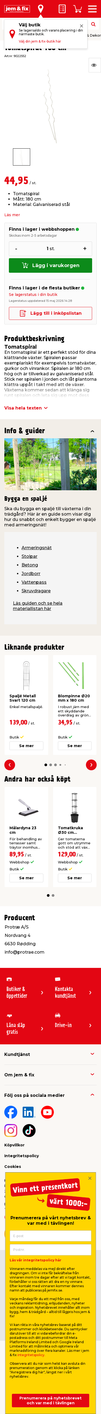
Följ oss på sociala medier (34, 1095)
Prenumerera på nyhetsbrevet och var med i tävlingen (50, 1400)
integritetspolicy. (31, 1355)
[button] (45, 765)
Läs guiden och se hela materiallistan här (37, 606)
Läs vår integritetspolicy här (35, 1260)
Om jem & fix (19, 1074)
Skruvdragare (36, 590)
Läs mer (12, 214)
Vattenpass (34, 582)
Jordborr (31, 573)
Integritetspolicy (21, 1155)
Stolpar (29, 556)
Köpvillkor (14, 1145)
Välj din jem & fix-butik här (40, 41)
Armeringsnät (37, 547)
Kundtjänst (17, 1054)
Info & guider (24, 431)
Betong (30, 565)
